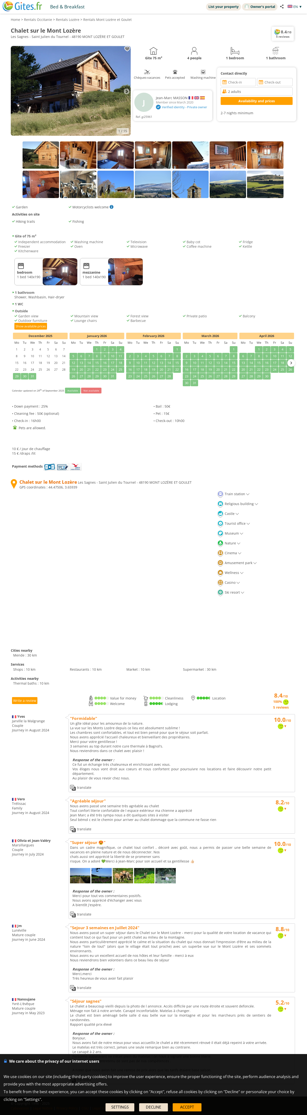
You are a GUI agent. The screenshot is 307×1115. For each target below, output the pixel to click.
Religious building (237, 503)
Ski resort (230, 592)
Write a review (24, 700)
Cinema (229, 553)
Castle (228, 513)
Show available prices (31, 326)
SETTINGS (120, 1107)
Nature (229, 543)
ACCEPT (187, 1107)
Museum (230, 533)
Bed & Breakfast (67, 7)
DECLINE (153, 1107)
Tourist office (233, 523)
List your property (223, 6)
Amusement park (237, 563)
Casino (228, 582)
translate (80, 788)
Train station (233, 494)
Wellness (230, 572)
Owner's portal (259, 6)
